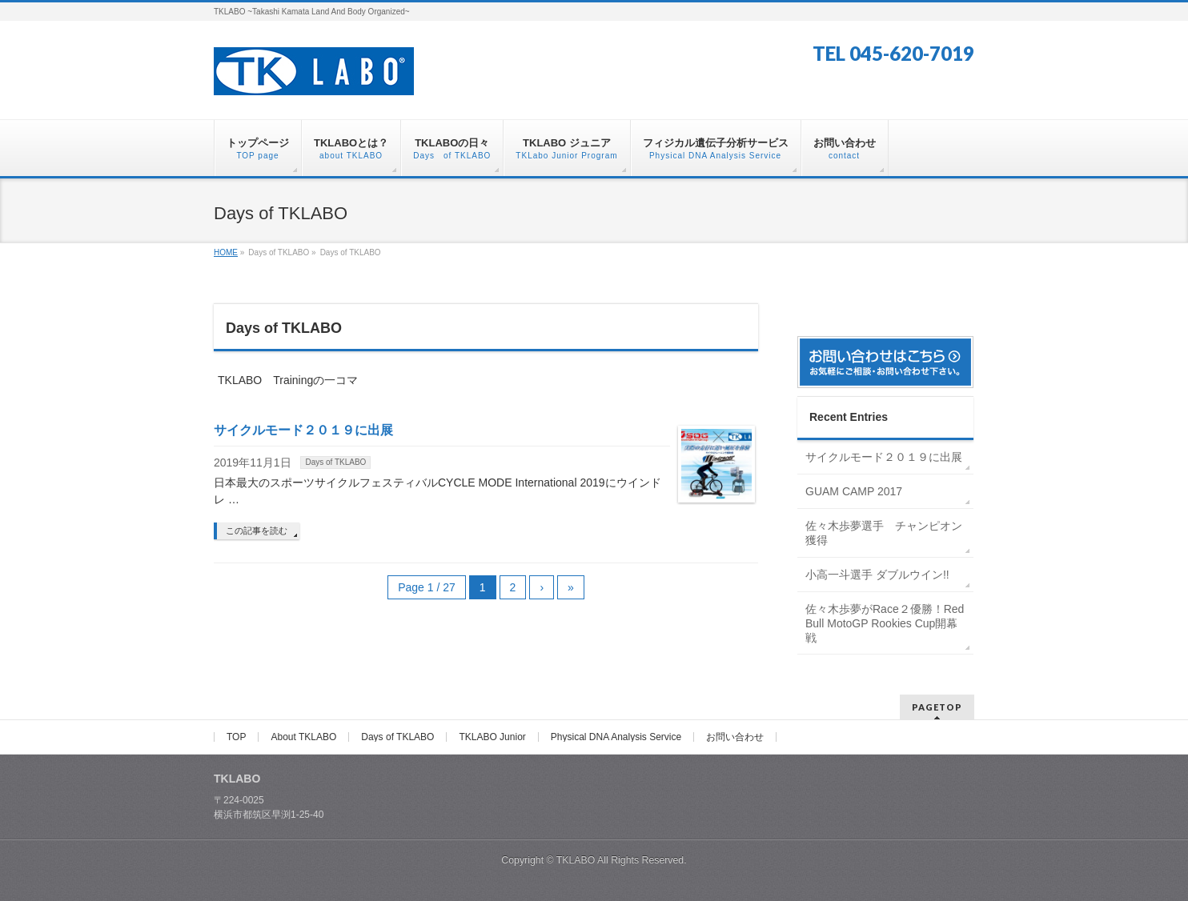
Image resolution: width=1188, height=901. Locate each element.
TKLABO (576, 860)
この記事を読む (256, 530)
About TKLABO (303, 737)
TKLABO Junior (492, 737)
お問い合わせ (735, 737)
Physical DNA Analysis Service (616, 737)
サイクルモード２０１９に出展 (303, 430)
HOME (226, 252)
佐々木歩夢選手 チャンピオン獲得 (883, 533)
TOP (236, 737)
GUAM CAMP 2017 (853, 491)
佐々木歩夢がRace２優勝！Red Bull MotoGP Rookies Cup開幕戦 (884, 623)
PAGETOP (937, 707)
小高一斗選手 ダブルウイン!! (877, 574)
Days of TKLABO (335, 462)
